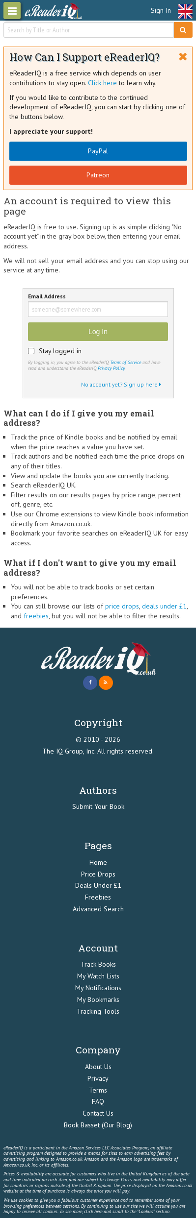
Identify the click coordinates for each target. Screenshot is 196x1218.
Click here (102, 82)
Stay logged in (60, 350)
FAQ (98, 1101)
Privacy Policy (111, 368)
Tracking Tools (98, 1011)
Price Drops (98, 874)
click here (93, 1211)
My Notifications (98, 987)
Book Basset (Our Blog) (98, 1125)
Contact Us (98, 1113)
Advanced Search (98, 908)
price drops (122, 606)
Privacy (98, 1078)
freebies (36, 615)
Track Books (98, 964)
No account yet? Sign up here (121, 384)
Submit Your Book (98, 806)
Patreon (98, 175)
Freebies (98, 897)
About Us (98, 1066)
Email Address (47, 296)
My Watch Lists (98, 976)
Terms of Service (125, 362)
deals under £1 (164, 606)
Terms (98, 1090)
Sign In (161, 10)
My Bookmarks (98, 999)
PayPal (98, 150)
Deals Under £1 (98, 885)
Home (98, 862)
